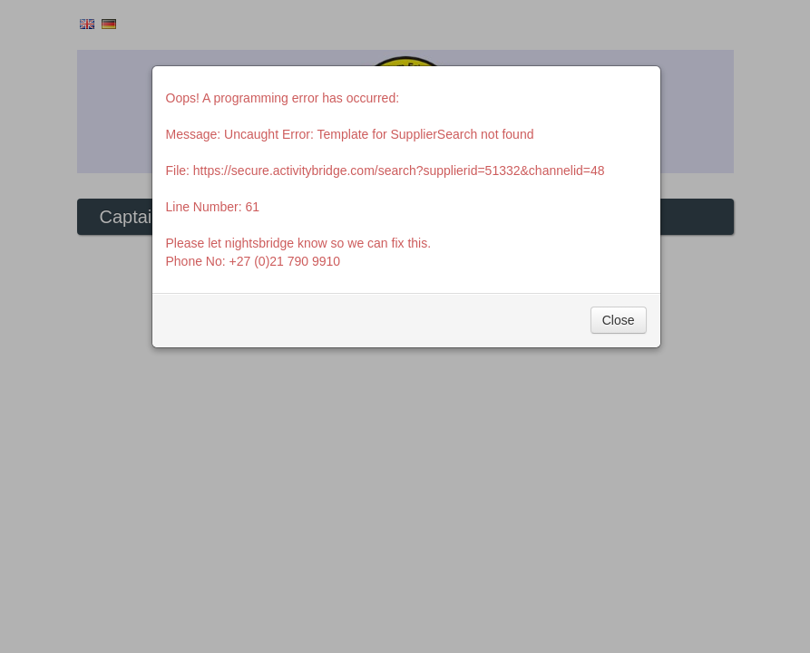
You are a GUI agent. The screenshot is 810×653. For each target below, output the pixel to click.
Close (618, 320)
